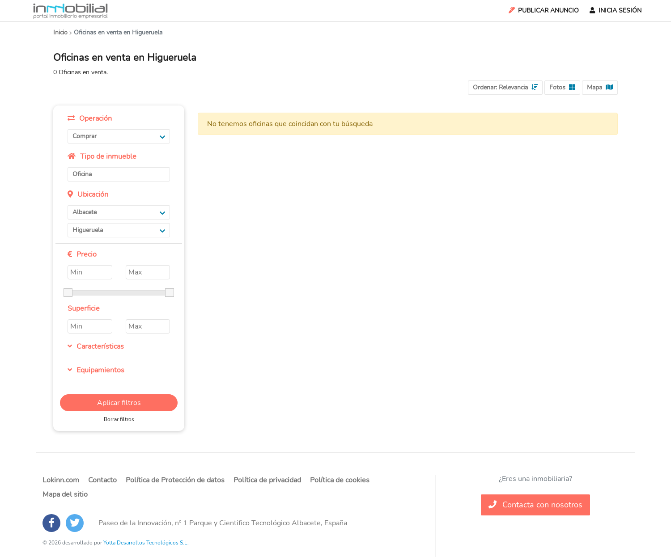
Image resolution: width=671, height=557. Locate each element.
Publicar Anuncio (543, 10)
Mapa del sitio (65, 494)
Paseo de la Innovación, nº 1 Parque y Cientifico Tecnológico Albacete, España (222, 523)
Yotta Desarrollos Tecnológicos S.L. (146, 542)
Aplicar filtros (119, 403)
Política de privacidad (267, 480)
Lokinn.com (60, 480)
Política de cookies (339, 480)
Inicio (60, 32)
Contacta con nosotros (535, 504)
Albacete (118, 212)
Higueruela (118, 230)
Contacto (102, 480)
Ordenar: (505, 87)
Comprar (118, 136)
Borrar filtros (119, 419)
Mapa (600, 87)
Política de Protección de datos (175, 480)
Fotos (562, 87)
